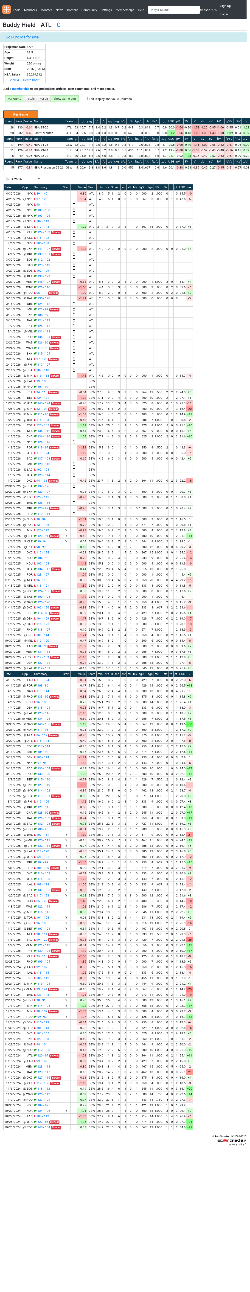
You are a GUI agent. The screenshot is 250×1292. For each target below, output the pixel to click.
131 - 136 (41, 525)
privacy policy (236, 1144)
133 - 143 (41, 994)
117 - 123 (41, 895)
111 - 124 (41, 453)
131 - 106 (42, 890)
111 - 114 (41, 691)
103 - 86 (41, 685)
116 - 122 (41, 237)
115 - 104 (42, 353)
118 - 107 (42, 629)
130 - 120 (42, 774)
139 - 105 (42, 950)
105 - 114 (41, 757)
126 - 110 (42, 287)
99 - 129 (40, 939)
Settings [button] (106, 10)
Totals (30, 98)
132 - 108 (42, 823)
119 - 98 (41, 348)
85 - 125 (40, 901)
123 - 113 (42, 265)
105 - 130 (41, 868)
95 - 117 (40, 292)
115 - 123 (41, 420)
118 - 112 (42, 1088)
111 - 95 (41, 729)
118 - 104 (42, 707)
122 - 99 (41, 309)
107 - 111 (41, 834)
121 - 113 (42, 945)
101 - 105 (41, 1033)
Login (224, 14)
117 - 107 (42, 364)
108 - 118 (41, 884)
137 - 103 (42, 458)
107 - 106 (42, 215)
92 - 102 (40, 967)
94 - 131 (40, 480)
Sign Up (225, 6)
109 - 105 (42, 961)
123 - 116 (42, 713)
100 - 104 (41, 563)
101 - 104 (41, 917)
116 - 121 (41, 624)
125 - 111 (42, 840)
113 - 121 (41, 585)
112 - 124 (41, 552)
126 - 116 (42, 502)
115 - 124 (41, 740)
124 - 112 (42, 304)
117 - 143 (41, 226)
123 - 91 (41, 536)
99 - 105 (40, 381)
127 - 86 (41, 1121)
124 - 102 (42, 232)
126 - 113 (42, 442)
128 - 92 (41, 812)
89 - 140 (40, 193)
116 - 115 (42, 912)
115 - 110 (42, 779)
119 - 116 (42, 513)
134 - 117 (42, 569)
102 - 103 (41, 469)
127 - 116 (42, 1077)
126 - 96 (41, 342)
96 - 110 (40, 580)
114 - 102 (42, 790)
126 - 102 (42, 818)
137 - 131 (42, 662)
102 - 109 (41, 270)
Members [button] (30, 10)
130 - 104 (42, 768)
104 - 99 (41, 862)
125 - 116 (42, 326)
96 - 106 (40, 702)
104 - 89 (41, 1105)
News (59, 10)
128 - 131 (41, 856)
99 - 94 (40, 541)
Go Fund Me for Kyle (22, 37)
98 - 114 (40, 204)
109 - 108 (42, 210)
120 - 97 (41, 508)
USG (171, 121)
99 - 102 (40, 1061)
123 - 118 (42, 1066)
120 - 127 (41, 530)
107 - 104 (42, 928)
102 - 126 (41, 607)
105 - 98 (41, 829)
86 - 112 (40, 735)
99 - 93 (40, 1016)
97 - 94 (40, 763)
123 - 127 (41, 574)
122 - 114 (42, 906)
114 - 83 (41, 613)
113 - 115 (41, 972)
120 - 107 (42, 491)
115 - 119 (41, 1022)
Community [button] (89, 10)
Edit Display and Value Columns (110, 99)
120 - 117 (42, 1072)
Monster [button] (46, 10)
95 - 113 (40, 956)
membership (20, 88)
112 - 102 (42, 259)
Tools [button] (16, 10)
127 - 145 (41, 425)
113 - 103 (42, 983)
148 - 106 (42, 724)
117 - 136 (41, 1083)
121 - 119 (42, 785)
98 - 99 (40, 519)
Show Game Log (64, 98)
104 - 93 (41, 752)
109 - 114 (41, 635)
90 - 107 (40, 1011)
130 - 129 (42, 276)
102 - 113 (41, 221)
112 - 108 (42, 1050)
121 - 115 (42, 807)
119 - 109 (42, 668)
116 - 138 (41, 375)
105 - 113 (41, 1028)
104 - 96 (41, 558)
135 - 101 (42, 337)
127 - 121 (42, 1099)
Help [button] (141, 10)
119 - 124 (41, 680)
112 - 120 (41, 851)
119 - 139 (41, 657)
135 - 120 (42, 298)
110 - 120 (41, 640)
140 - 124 (42, 403)
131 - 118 (42, 651)
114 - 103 (42, 879)
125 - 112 (42, 1094)
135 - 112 (42, 431)
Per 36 (44, 98)
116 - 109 (42, 873)
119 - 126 (41, 801)
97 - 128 (40, 359)
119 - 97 (41, 447)
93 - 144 (40, 989)
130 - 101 (42, 254)
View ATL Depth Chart (24, 80)
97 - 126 (40, 199)
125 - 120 (42, 602)
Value (28, 121)
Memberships (125, 10)
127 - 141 (41, 497)
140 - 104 (42, 1127)
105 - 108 (41, 243)
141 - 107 (42, 248)
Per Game (14, 98)
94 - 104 (40, 1044)
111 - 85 (41, 414)
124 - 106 (42, 591)
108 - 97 (41, 315)
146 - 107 (42, 281)
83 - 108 (40, 408)
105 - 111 (41, 978)
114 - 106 (42, 1005)
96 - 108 (40, 923)
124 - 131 (41, 397)
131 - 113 (42, 331)
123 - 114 (42, 475)
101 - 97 (41, 386)
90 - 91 (40, 1000)
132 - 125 (42, 486)
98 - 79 (40, 646)
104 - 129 (41, 618)
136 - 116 (42, 436)
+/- (189, 187)
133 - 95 (41, 696)
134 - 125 (42, 718)
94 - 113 (40, 392)
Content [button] (72, 10)
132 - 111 (42, 845)
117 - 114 (42, 746)
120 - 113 (42, 464)
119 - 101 (42, 796)
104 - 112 (41, 1116)
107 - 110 (41, 370)
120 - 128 (41, 1039)
